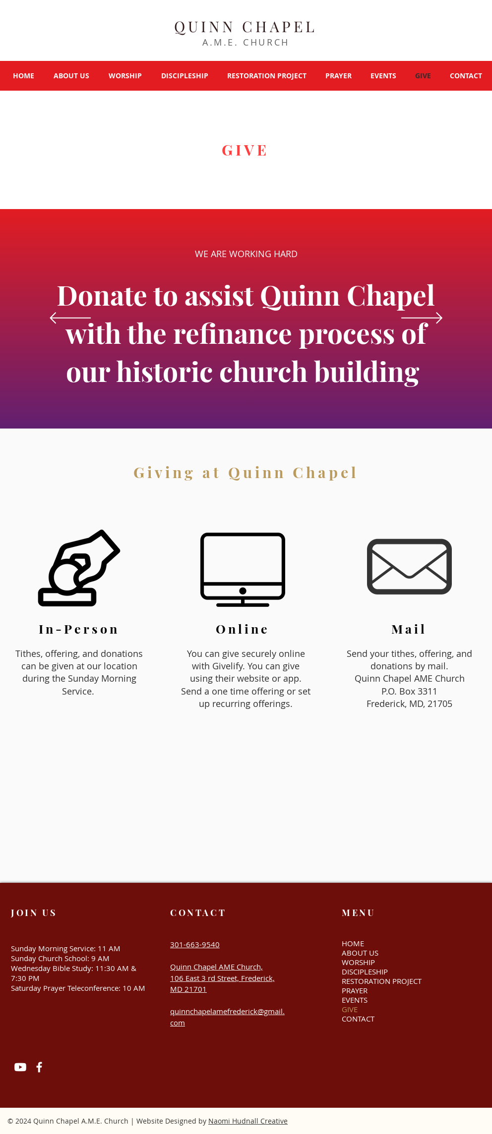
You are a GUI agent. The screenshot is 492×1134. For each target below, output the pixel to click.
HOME (353, 943)
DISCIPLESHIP (365, 971)
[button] (71, 75)
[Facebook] (39, 1067)
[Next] (421, 318)
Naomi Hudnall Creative (248, 1121)
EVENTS (355, 1000)
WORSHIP (358, 962)
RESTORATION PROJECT (377, 981)
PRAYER (355, 990)
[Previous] (70, 318)
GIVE (350, 1009)
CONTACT (358, 1019)
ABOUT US (360, 953)
